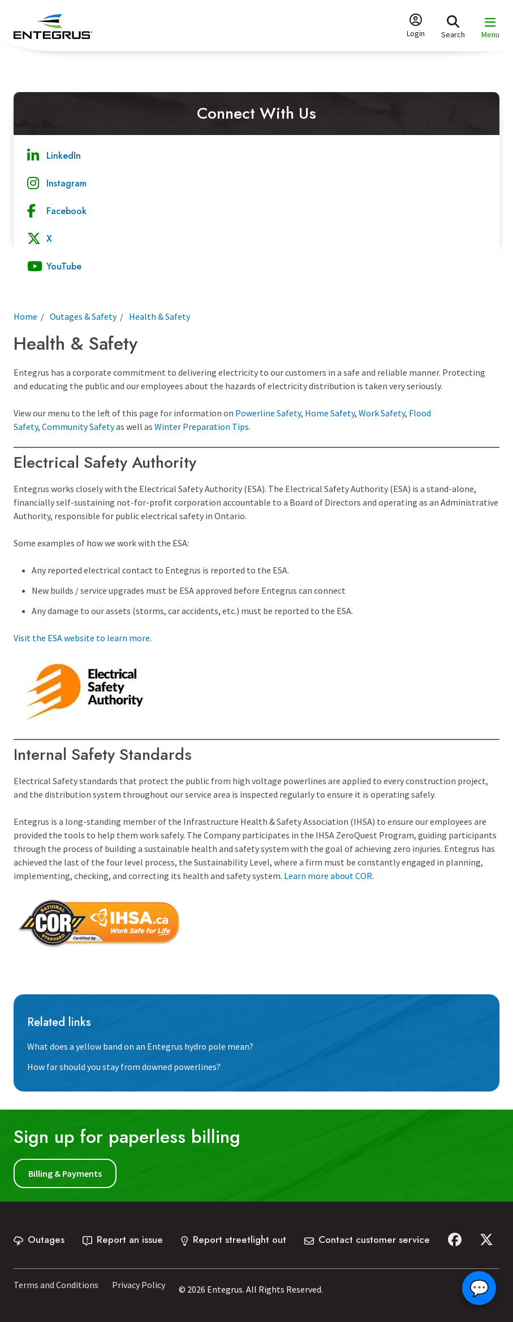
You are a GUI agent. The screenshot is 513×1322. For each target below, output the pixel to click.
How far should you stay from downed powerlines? (124, 1066)
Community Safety (78, 426)
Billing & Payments (65, 1173)
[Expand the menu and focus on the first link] (490, 28)
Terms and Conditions (56, 1284)
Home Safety (330, 413)
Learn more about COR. (329, 875)
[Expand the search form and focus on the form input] (453, 27)
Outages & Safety (83, 316)
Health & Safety (159, 316)
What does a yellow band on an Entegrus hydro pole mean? (140, 1046)
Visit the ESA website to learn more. (83, 637)
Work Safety (382, 413)
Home (25, 316)
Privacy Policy (138, 1284)
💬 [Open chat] (479, 1288)
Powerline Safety (268, 413)
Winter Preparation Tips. (202, 426)
